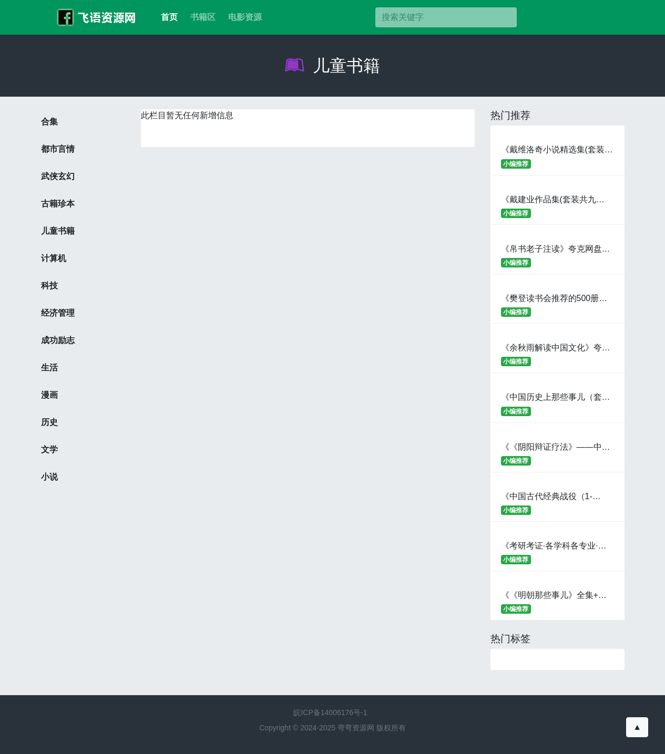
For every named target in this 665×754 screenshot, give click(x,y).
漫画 (49, 394)
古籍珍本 (58, 203)
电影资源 (245, 17)
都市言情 (58, 148)
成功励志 (58, 340)
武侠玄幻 (58, 176)
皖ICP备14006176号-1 (330, 712)
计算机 (53, 258)
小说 (49, 476)
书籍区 (203, 17)
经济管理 (58, 312)
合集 (49, 121)
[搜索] (445, 17)
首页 (169, 17)
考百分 (93, 17)
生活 (49, 367)
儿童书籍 (332, 65)
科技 (49, 285)
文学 (49, 449)
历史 (49, 422)
